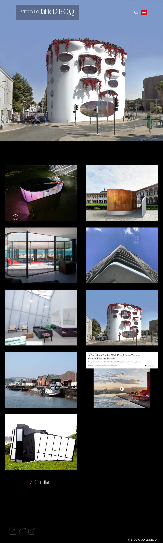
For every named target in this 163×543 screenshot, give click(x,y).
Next (46, 482)
